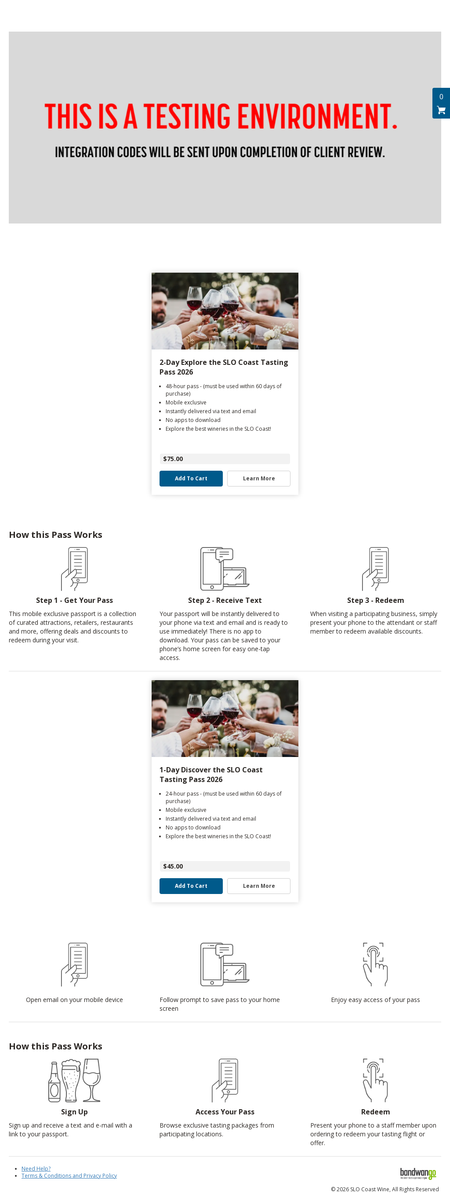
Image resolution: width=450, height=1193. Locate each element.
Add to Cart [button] (191, 478)
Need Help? (36, 1168)
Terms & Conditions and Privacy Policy (69, 1175)
